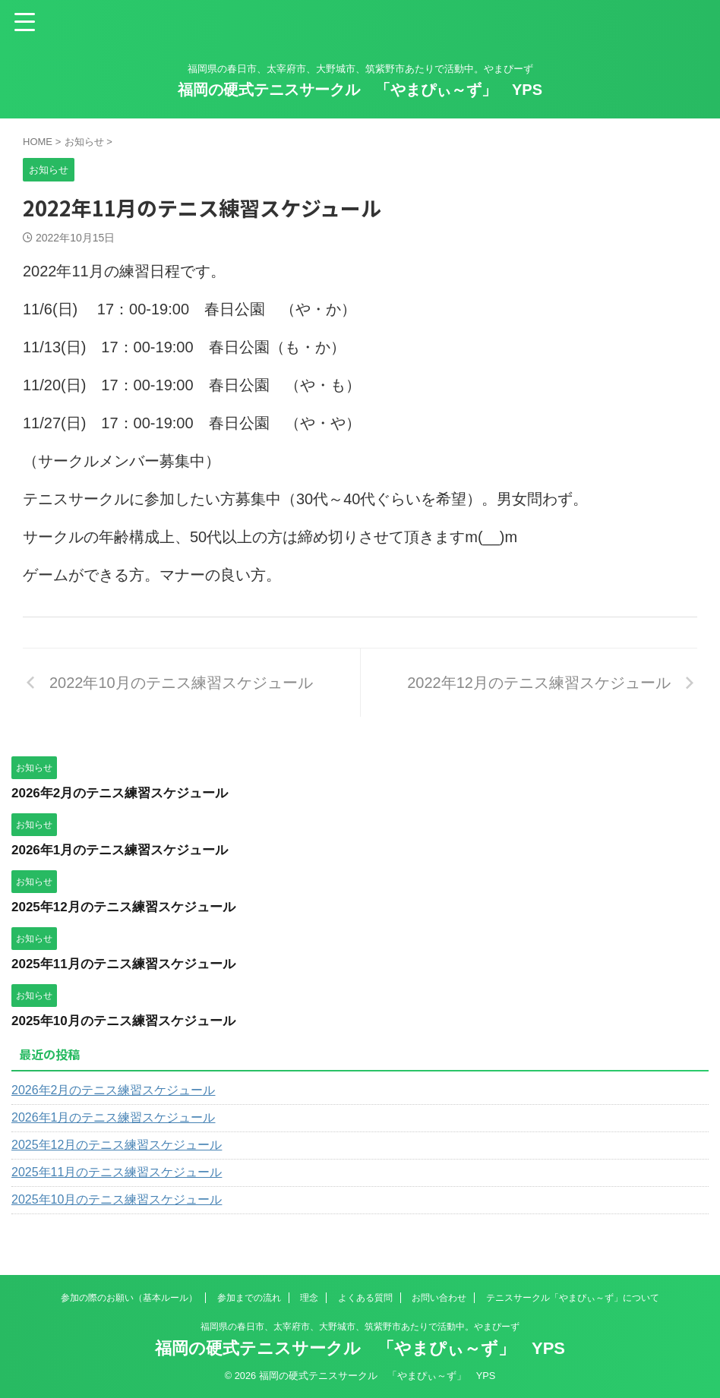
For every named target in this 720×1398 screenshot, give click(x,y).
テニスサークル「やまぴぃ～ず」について (572, 1297)
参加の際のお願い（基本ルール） (129, 1297)
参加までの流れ (249, 1297)
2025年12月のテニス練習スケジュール (129, 906)
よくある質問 (365, 1297)
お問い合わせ (439, 1297)
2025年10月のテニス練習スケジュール (129, 1020)
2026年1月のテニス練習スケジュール (126, 849)
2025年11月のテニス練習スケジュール (129, 963)
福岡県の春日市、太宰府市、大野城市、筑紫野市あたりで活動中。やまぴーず (360, 1326)
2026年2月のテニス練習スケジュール (126, 792)
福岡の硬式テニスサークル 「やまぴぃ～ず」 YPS (360, 89)
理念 (309, 1297)
